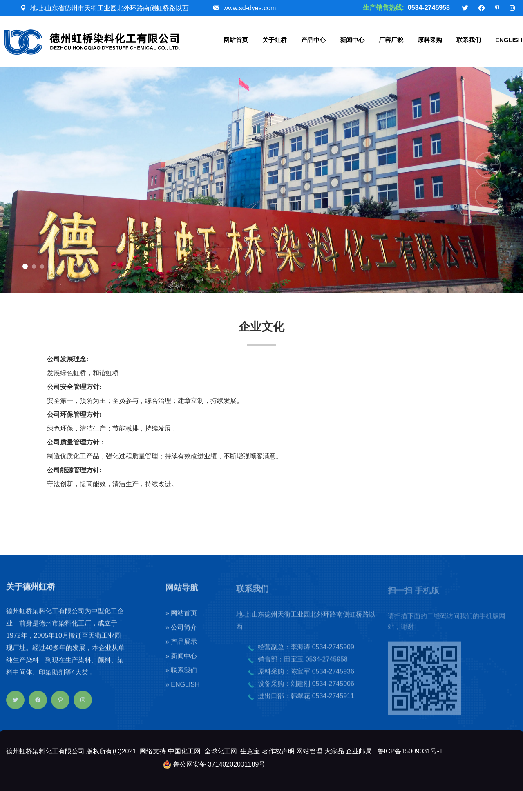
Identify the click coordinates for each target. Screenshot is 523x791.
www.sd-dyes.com (249, 7)
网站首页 (236, 39)
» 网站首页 (181, 618)
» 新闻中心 (181, 661)
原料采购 (430, 39)
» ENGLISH (182, 690)
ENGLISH (509, 39)
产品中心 (313, 39)
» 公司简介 (181, 632)
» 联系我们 (181, 675)
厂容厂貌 (391, 39)
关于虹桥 (274, 39)
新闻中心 (352, 39)
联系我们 (468, 39)
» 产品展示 (181, 647)
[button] (25, 266)
